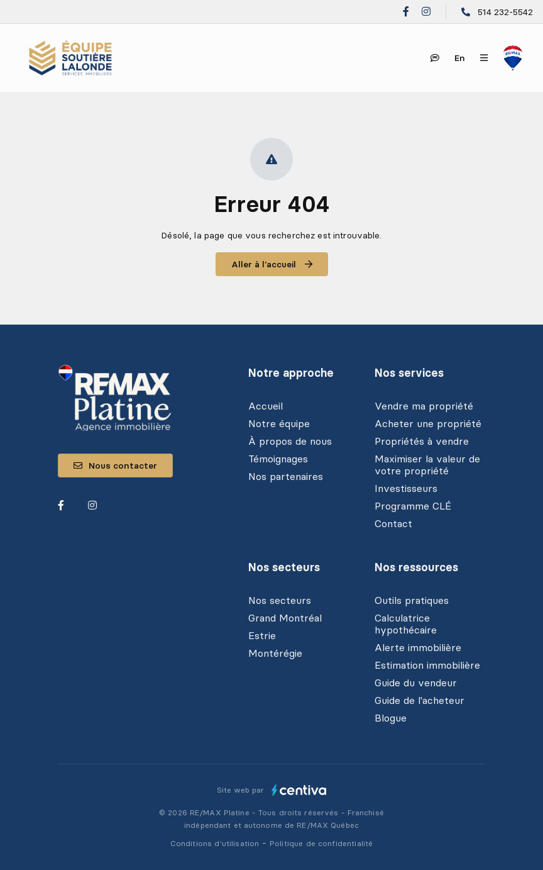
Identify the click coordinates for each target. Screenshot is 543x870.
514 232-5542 (505, 12)
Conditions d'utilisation (216, 843)
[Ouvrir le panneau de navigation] (484, 57)
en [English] (459, 58)
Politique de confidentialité (321, 843)
